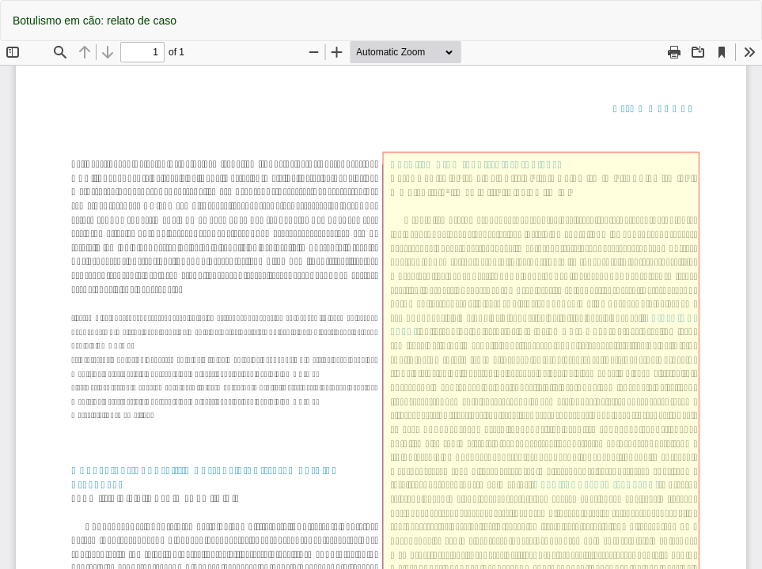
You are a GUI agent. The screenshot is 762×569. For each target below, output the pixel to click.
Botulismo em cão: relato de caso (94, 20)
